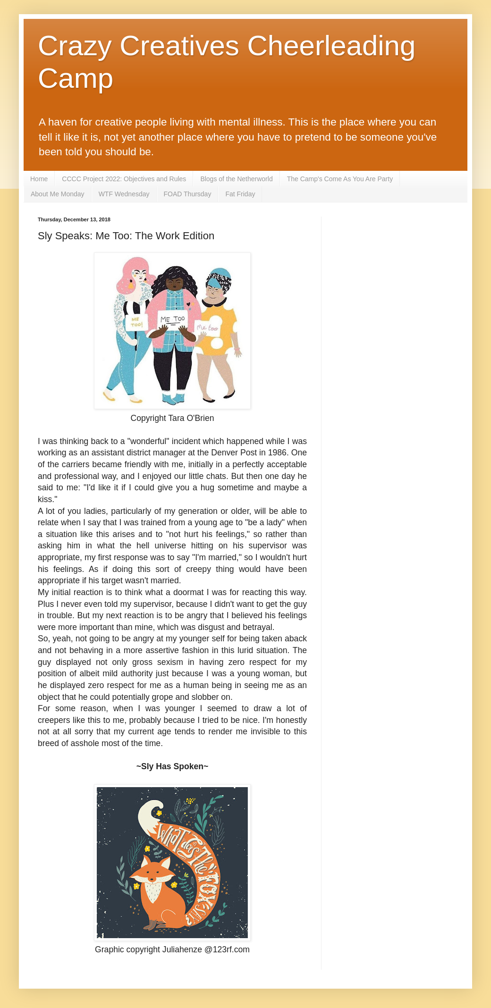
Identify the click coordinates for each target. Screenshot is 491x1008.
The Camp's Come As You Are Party (340, 179)
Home (39, 179)
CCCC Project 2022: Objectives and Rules (124, 179)
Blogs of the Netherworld (236, 179)
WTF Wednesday (124, 194)
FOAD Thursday (188, 194)
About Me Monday (58, 194)
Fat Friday (240, 194)
